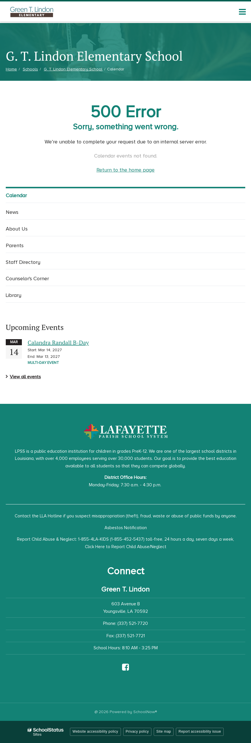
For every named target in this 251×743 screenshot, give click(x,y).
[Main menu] (242, 11)
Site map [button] (163, 731)
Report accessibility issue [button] (199, 731)
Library (13, 295)
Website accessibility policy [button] (95, 731)
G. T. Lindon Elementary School (73, 69)
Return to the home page (125, 170)
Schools (30, 69)
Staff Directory (23, 262)
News (12, 212)
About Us (17, 229)
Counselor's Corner (27, 278)
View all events (25, 377)
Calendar (16, 195)
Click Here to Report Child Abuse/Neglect (125, 546)
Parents (15, 245)
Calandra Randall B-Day (58, 342)
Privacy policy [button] (137, 731)
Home (11, 69)
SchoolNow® (145, 711)
